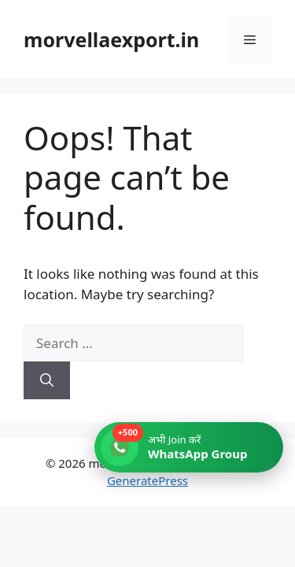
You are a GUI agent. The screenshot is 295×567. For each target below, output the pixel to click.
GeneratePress (147, 480)
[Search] (47, 380)
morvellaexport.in (111, 39)
